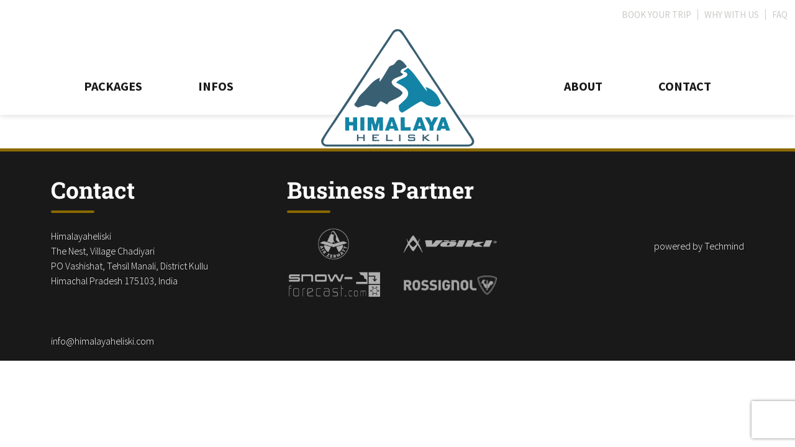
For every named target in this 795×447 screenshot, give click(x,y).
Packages (113, 86)
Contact (684, 86)
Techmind (724, 246)
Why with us (731, 15)
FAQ (780, 15)
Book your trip (656, 15)
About (583, 86)
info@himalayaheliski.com (102, 341)
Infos (216, 86)
